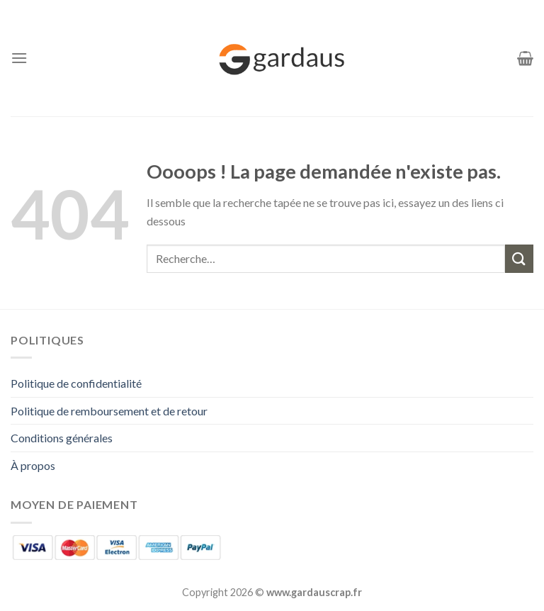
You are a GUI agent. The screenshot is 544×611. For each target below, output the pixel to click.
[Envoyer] (519, 258)
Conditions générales (62, 437)
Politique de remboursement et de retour (109, 410)
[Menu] (19, 57)
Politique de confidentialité (76, 383)
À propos (33, 465)
